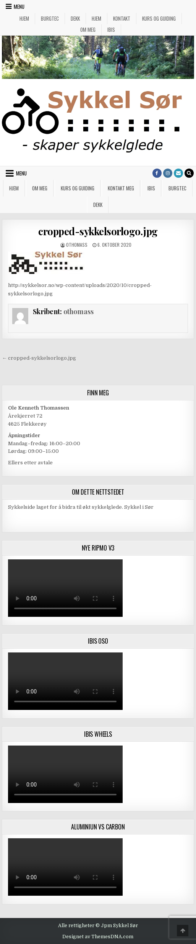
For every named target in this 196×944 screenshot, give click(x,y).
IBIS (111, 29)
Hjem (24, 18)
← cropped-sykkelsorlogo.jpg (39, 358)
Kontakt (121, 18)
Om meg (88, 29)
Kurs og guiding (159, 18)
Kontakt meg (121, 188)
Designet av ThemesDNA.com (97, 936)
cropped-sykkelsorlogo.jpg (98, 231)
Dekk (75, 18)
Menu (19, 6)
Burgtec (50, 18)
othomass (76, 244)
